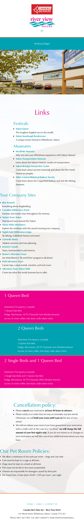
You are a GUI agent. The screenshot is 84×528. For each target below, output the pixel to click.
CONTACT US (51, 504)
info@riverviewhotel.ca (64, 517)
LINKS (39, 504)
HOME (30, 504)
